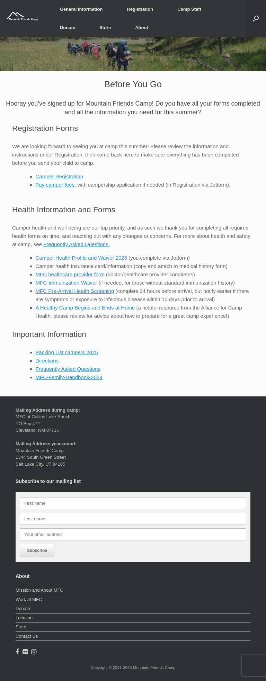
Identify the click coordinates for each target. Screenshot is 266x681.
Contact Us (27, 636)
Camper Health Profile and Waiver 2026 (81, 258)
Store (105, 27)
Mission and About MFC (39, 590)
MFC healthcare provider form (70, 274)
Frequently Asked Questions (68, 369)
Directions (47, 361)
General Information (81, 9)
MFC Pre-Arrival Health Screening (75, 291)
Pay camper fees (55, 185)
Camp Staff (189, 9)
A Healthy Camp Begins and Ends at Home (85, 308)
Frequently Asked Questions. (76, 244)
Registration (140, 9)
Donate (67, 27)
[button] (256, 18)
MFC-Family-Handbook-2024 (69, 377)
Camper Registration (59, 176)
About (141, 27)
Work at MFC (29, 599)
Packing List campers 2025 (67, 352)
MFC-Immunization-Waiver (66, 283)
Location (24, 617)
